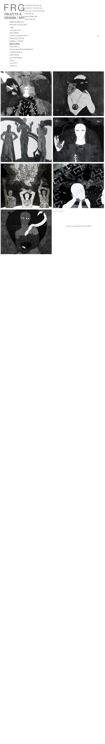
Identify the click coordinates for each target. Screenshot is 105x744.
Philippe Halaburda (18, 25)
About (12, 60)
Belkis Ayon (15, 44)
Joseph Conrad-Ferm (19, 36)
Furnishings (15, 52)
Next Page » (56, 239)
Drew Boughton (17, 38)
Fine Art (28, 14)
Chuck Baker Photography (21, 49)
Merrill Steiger (16, 41)
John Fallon (15, 30)
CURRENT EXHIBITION (33, 8)
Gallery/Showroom (35, 11)
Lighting (13, 55)
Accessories (15, 58)
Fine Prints (14, 47)
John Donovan (31, 16)
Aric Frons (14, 33)
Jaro (12, 27)
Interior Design (33, 5)
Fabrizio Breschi (17, 22)
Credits (13, 66)
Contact (13, 63)
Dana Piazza (30, 19)
